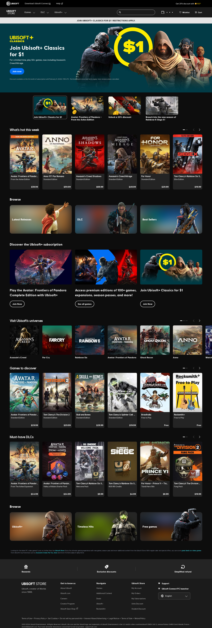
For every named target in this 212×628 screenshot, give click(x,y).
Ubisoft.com (65, 593)
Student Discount (139, 609)
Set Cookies (53, 618)
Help (59, 3)
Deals (98, 598)
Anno (55, 553)
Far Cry (50, 553)
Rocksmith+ (101, 609)
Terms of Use (27, 618)
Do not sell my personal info (71, 618)
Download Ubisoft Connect (38, 3)
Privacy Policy (40, 618)
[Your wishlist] (184, 12)
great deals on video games (191, 550)
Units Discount (137, 604)
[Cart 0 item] (198, 12)
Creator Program (67, 604)
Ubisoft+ (99, 604)
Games (99, 588)
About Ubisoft (66, 588)
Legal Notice (114, 618)
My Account (137, 588)
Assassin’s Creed (41, 553)
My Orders (136, 593)
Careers (63, 598)
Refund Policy (140, 618)
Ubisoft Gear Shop (69, 608)
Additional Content (104, 593)
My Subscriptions (139, 598)
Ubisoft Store (59, 550)
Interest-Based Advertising (95, 618)
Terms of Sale (126, 618)
